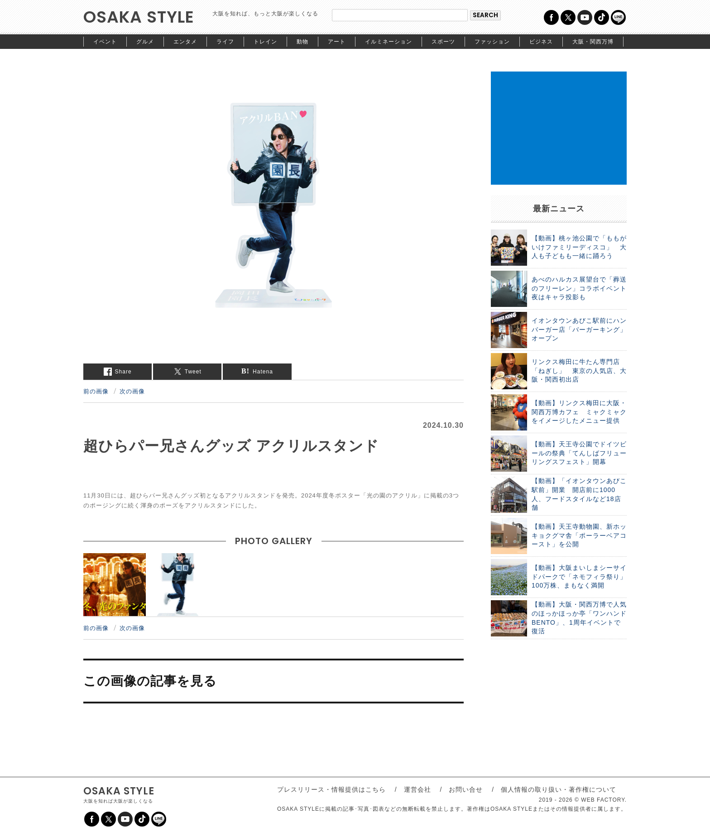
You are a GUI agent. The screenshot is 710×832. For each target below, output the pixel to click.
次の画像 (132, 391)
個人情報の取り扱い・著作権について (558, 789)
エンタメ (185, 41)
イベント (105, 41)
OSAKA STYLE (138, 17)
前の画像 (96, 391)
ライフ (225, 41)
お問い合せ (466, 789)
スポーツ (443, 41)
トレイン (265, 41)
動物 (302, 41)
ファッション (492, 41)
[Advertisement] (559, 128)
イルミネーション (388, 41)
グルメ (145, 41)
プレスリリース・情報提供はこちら (331, 789)
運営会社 (417, 789)
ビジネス (541, 41)
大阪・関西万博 (593, 41)
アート (336, 41)
